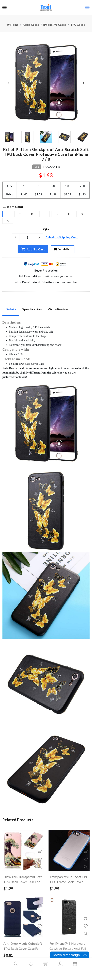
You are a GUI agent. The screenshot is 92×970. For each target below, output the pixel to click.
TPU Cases (77, 24)
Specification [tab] (32, 309)
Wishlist (62, 249)
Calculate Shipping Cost (61, 237)
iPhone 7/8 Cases (54, 24)
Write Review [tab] (58, 309)
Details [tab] (10, 309)
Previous (8, 83)
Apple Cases (31, 24)
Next (83, 83)
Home (12, 24)
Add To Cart (33, 249)
